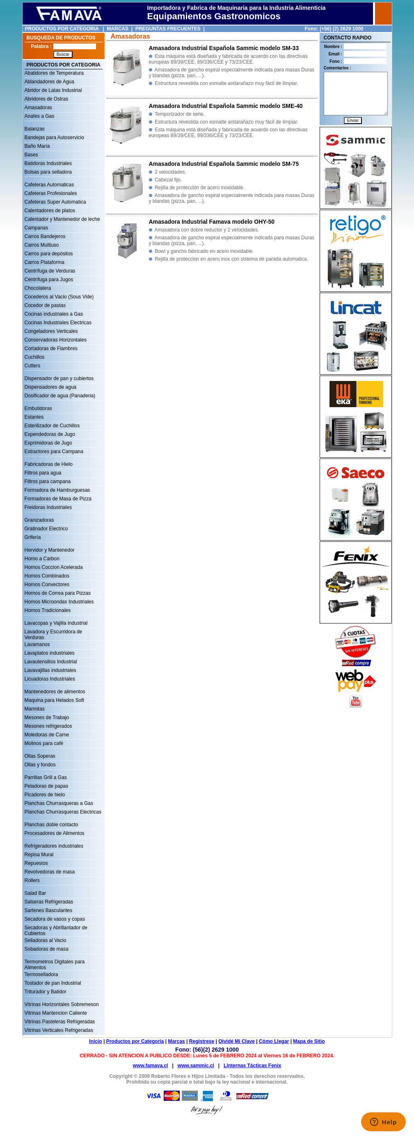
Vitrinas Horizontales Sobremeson (62, 1004)
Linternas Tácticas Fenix (252, 1065)
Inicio (95, 1041)
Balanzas (35, 129)
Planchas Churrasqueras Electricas (63, 812)
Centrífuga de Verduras (50, 271)
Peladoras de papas (47, 786)
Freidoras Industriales (48, 507)
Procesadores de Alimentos (55, 833)
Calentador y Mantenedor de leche (62, 219)
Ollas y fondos (40, 765)
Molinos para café (44, 743)
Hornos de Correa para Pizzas (58, 593)
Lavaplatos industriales (50, 653)
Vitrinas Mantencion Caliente (56, 1013)
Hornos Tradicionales (48, 610)
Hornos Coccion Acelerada (54, 567)
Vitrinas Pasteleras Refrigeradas (60, 1022)
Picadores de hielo (45, 795)
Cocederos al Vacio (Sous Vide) (59, 297)
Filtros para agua (43, 473)
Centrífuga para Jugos (49, 279)
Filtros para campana (48, 481)
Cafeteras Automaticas (49, 185)
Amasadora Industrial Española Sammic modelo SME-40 (226, 106)
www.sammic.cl (196, 1065)
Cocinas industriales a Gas (54, 314)
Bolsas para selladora (48, 172)
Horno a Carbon (42, 559)
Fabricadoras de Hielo (49, 464)
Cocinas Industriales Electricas (58, 323)
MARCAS (117, 29)
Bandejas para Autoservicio (54, 137)
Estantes (34, 417)
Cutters (33, 366)
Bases (31, 155)
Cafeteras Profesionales (51, 193)
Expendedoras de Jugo (50, 434)
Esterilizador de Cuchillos (52, 426)
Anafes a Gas (40, 116)
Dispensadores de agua (51, 387)
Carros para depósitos (49, 254)
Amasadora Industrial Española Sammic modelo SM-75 (224, 163)
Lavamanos (37, 644)
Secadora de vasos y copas (55, 919)
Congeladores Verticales (51, 331)
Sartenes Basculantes (49, 910)
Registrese (201, 1041)
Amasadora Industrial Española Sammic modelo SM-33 (224, 48)
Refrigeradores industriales (54, 846)
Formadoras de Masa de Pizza (58, 499)
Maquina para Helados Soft (54, 700)
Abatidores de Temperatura (54, 73)
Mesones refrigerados (48, 726)
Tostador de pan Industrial (53, 983)
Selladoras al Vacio (45, 940)
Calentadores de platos (50, 210)
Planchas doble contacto (51, 825)
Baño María (37, 146)
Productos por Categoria (135, 1041)
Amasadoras (38, 107)
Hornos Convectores (47, 584)
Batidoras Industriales (48, 163)
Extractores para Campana (54, 451)
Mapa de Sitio (309, 1041)
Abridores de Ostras (47, 99)
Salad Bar (35, 893)
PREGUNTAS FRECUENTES (168, 29)
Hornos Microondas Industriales (59, 602)
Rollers (32, 880)
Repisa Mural (39, 854)
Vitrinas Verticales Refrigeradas (59, 1030)
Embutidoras (38, 408)
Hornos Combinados (47, 576)
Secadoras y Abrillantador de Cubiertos (56, 928)
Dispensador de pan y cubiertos (59, 378)
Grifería (33, 537)
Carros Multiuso (42, 245)
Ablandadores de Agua (49, 82)
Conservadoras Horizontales (56, 340)
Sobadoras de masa (47, 949)
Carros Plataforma (44, 262)
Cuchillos (35, 357)
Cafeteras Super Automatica (55, 202)
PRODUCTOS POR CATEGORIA (62, 29)
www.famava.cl (150, 1065)
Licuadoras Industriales (50, 679)
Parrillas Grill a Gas (46, 777)
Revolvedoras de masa (50, 872)
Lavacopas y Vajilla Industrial (56, 623)
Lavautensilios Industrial (51, 662)
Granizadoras (39, 520)
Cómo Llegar (274, 1041)
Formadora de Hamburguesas (57, 490)
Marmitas (35, 709)
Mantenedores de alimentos (55, 692)
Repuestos (36, 863)
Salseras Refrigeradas (49, 902)
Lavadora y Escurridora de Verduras (53, 632)
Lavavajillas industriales (50, 670)
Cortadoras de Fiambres (51, 348)
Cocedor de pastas (45, 305)
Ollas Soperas (40, 756)
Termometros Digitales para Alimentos (55, 962)
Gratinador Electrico (46, 529)
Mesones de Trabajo (47, 717)
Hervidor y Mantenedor (50, 550)
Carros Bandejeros (45, 236)
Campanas (36, 228)
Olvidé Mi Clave (236, 1041)
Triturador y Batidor (45, 992)
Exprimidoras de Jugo (48, 443)
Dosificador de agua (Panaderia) (60, 396)
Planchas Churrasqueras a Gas (59, 803)
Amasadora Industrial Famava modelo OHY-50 (212, 221)
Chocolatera (38, 288)
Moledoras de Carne (47, 735)
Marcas (176, 1041)
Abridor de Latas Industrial (53, 90)
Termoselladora (41, 974)
